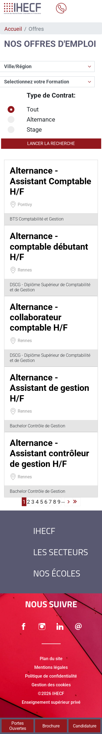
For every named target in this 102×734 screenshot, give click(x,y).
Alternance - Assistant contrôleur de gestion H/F (49, 453)
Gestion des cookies (51, 684)
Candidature (84, 726)
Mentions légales (51, 667)
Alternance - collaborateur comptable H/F (39, 317)
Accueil (13, 29)
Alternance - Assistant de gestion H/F (49, 388)
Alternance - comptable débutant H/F (49, 246)
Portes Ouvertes (17, 726)
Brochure (51, 726)
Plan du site (51, 658)
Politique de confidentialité (51, 676)
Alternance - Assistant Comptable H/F (50, 181)
